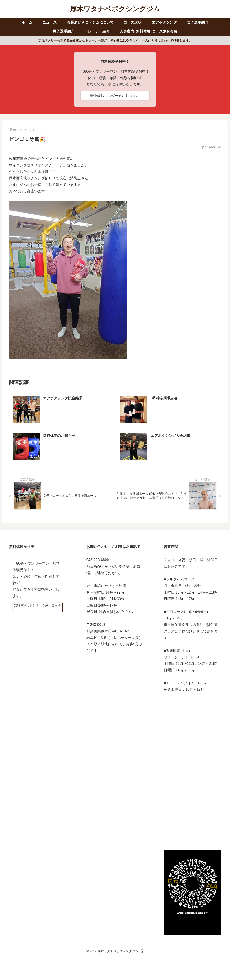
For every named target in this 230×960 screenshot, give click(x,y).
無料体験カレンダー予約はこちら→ (115, 95)
